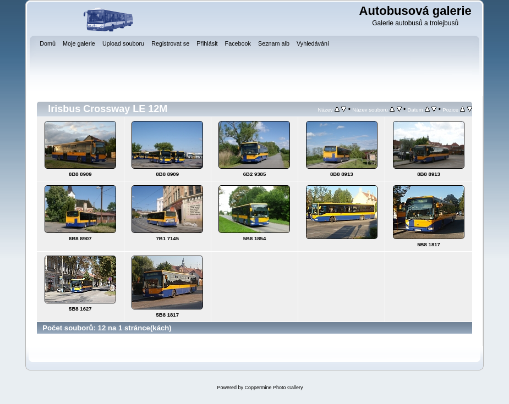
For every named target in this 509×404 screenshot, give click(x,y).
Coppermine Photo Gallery (273, 387)
